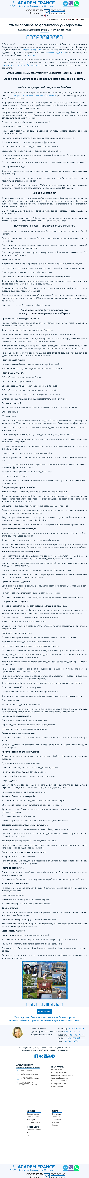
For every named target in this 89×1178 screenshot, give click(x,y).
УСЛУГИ (31, 1111)
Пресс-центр (33, 1126)
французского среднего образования (20, 65)
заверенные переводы (31, 49)
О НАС (55, 1111)
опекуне (31, 55)
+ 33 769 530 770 (76, 1028)
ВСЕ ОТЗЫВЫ (44, 1011)
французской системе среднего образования (33, 95)
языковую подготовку (55, 52)
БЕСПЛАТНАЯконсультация (58, 11)
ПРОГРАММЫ (57, 1066)
